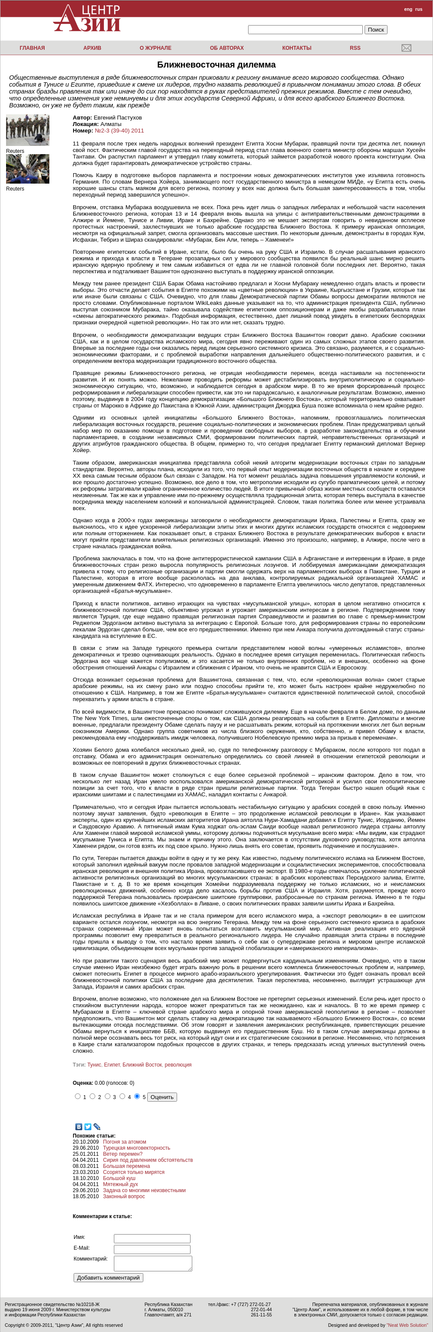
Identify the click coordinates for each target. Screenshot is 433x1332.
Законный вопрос (124, 1196)
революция (178, 1065)
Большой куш (119, 1178)
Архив (92, 48)
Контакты (296, 48)
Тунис (94, 1065)
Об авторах (227, 48)
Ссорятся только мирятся (134, 1172)
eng (408, 9)
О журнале (155, 48)
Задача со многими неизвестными (144, 1190)
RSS (355, 48)
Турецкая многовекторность (136, 1148)
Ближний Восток (142, 1065)
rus (419, 9)
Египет (112, 1065)
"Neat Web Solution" (407, 1325)
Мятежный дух (120, 1184)
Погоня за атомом (124, 1142)
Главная (32, 48)
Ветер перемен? (122, 1154)
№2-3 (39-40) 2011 (119, 130)
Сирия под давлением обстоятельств (148, 1160)
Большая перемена (126, 1166)
